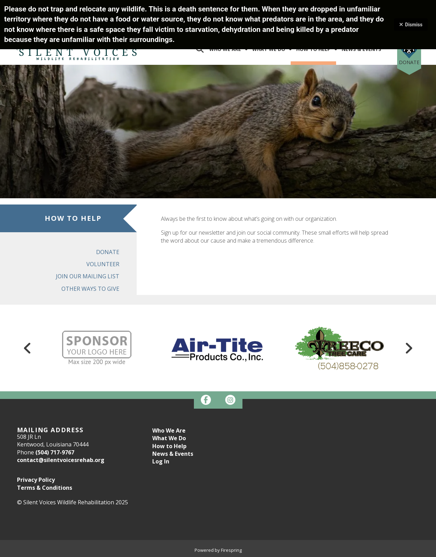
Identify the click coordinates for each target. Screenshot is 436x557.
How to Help (169, 446)
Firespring (231, 550)
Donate (409, 62)
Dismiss (410, 24)
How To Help (313, 49)
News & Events (361, 49)
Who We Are (225, 49)
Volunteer (102, 264)
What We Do (268, 49)
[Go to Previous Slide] (28, 348)
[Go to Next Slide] (408, 348)
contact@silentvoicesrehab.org (60, 460)
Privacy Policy (36, 480)
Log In (160, 461)
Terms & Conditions (44, 487)
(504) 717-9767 (54, 452)
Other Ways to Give (90, 289)
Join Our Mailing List (87, 276)
